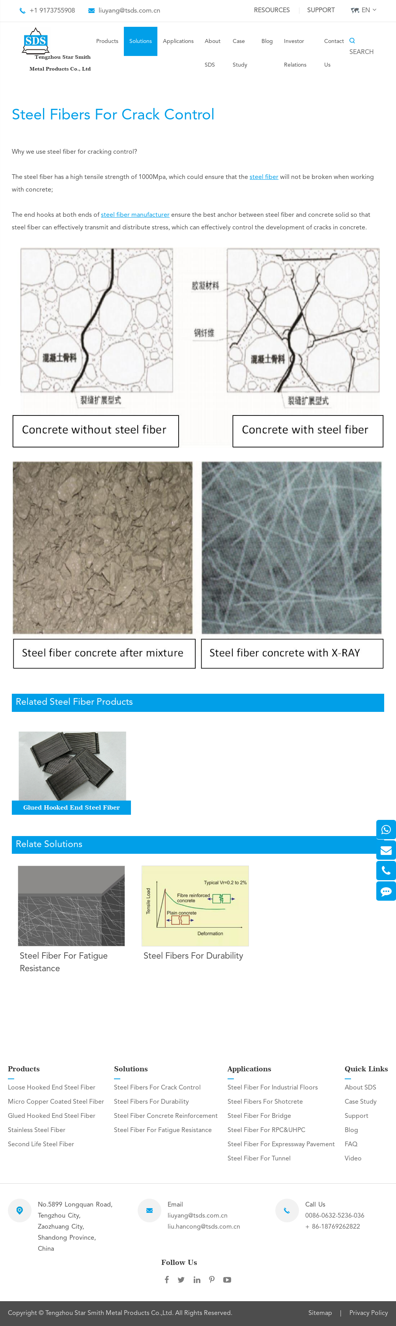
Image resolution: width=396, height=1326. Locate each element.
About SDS (212, 53)
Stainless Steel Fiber (36, 1130)
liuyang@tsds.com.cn (129, 10)
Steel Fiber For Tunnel (259, 1159)
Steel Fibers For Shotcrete (265, 1102)
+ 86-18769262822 (332, 1227)
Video (353, 1159)
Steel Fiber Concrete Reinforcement (166, 1116)
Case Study (240, 53)
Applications (178, 41)
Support (321, 10)
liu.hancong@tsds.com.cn (204, 1227)
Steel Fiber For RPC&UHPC (266, 1130)
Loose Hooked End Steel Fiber (51, 1088)
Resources (272, 10)
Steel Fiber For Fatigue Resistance (64, 962)
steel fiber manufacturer (135, 215)
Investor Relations (295, 53)
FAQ (351, 1145)
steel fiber (264, 177)
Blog (267, 41)
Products (107, 41)
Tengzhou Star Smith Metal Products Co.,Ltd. (110, 1313)
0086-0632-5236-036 (334, 1216)
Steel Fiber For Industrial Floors (273, 1088)
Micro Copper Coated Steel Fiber (56, 1102)
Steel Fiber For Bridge (259, 1116)
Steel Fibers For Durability (193, 956)
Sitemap (320, 1313)
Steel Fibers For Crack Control (157, 1088)
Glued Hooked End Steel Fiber (71, 807)
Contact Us (334, 53)
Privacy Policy (368, 1313)
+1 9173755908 (52, 10)
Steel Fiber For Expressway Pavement (281, 1145)
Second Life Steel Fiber (41, 1145)
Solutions (140, 41)
